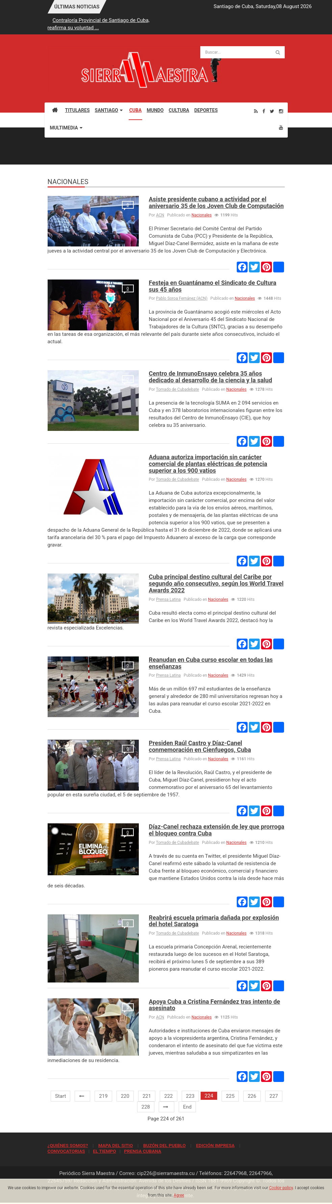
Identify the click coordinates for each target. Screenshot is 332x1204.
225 (230, 1096)
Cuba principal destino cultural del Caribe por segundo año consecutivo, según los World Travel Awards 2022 (216, 583)
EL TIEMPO (104, 1151)
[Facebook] (263, 111)
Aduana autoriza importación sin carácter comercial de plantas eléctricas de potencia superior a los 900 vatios (208, 463)
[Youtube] (281, 127)
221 (147, 1096)
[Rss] (256, 111)
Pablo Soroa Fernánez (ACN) (181, 298)
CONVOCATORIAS (66, 1151)
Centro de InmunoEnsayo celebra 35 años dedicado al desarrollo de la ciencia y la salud (210, 377)
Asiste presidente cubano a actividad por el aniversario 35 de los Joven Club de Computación (216, 202)
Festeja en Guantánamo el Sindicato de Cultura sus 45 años (213, 286)
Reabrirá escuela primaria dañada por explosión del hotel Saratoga (214, 921)
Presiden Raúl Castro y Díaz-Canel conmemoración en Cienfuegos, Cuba (200, 746)
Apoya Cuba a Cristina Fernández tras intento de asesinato (214, 1005)
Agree (179, 1195)
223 (190, 1096)
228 (146, 1107)
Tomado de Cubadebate (177, 389)
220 (125, 1096)
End (187, 1107)
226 (252, 1096)
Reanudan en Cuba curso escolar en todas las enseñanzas (211, 663)
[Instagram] (281, 111)
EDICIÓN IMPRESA (215, 1145)
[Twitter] (272, 111)
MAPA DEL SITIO (115, 1145)
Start (60, 1096)
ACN (160, 215)
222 (168, 1096)
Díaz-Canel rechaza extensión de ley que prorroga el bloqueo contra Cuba (216, 830)
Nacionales (201, 215)
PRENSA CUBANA (142, 1151)
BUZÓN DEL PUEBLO (164, 1145)
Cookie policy (281, 1187)
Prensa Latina (168, 599)
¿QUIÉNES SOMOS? (68, 1145)
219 (103, 1096)
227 (274, 1096)
